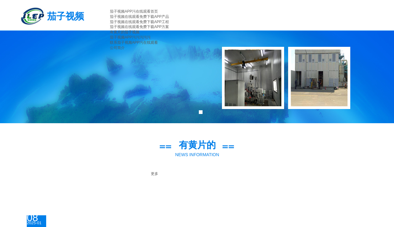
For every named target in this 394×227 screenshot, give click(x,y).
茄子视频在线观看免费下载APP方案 (139, 27)
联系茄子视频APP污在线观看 (134, 42)
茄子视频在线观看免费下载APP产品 (139, 16)
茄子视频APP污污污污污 (130, 37)
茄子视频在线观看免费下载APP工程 (139, 22)
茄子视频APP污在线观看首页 (134, 11)
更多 (154, 174)
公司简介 (117, 48)
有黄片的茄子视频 (124, 32)
